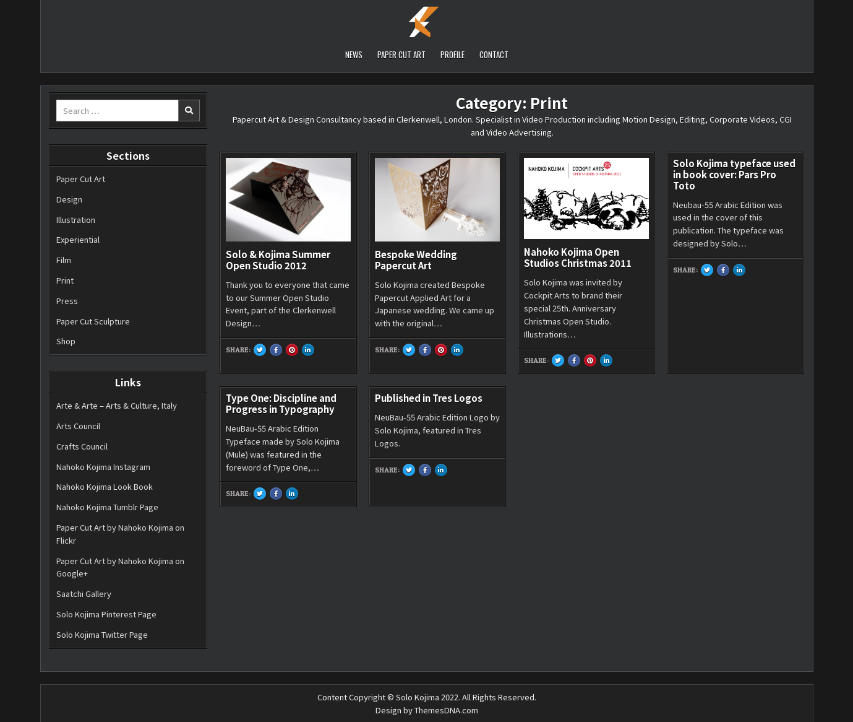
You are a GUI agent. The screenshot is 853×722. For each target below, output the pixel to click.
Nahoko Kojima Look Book (104, 486)
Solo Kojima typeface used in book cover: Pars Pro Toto (734, 174)
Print (65, 280)
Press (67, 301)
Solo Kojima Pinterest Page (106, 614)
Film (63, 260)
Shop (65, 341)
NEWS (353, 54)
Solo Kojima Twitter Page (102, 634)
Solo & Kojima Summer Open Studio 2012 (278, 260)
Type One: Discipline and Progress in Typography (281, 403)
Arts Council (78, 426)
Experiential (78, 239)
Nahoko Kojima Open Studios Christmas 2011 (578, 257)
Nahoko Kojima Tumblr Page (107, 507)
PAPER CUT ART (401, 54)
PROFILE (452, 54)
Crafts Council (82, 446)
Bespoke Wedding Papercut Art (416, 260)
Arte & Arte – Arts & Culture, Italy (116, 405)
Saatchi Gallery (83, 593)
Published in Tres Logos (428, 397)
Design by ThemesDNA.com (426, 710)
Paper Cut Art (80, 179)
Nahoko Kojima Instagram (103, 466)
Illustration (75, 219)
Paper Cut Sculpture (93, 321)
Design (69, 199)
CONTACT (493, 54)
